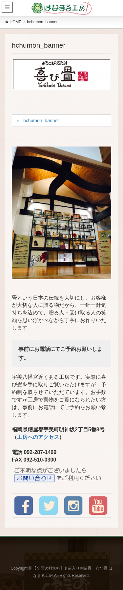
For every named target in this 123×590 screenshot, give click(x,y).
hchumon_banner (41, 120)
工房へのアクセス (38, 437)
